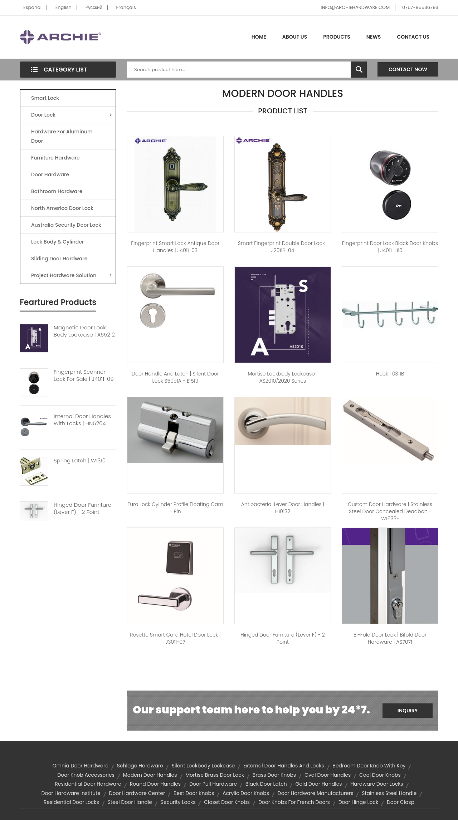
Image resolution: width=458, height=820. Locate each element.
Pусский (94, 7)
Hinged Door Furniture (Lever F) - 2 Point (82, 508)
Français (126, 7)
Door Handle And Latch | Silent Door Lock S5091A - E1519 (175, 377)
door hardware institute (71, 793)
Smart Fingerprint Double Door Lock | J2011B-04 (283, 247)
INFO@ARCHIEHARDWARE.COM (355, 7)
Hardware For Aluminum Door (62, 136)
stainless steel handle (389, 793)
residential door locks (71, 802)
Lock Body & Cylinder (57, 241)
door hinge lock (358, 802)
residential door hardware (88, 783)
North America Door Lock (62, 208)
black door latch (266, 783)
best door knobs (194, 793)
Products (336, 36)
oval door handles (327, 775)
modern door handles (150, 775)
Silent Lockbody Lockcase (203, 765)
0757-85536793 (420, 7)
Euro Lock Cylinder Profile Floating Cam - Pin (175, 508)
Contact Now (408, 69)
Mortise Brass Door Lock (214, 775)
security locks (178, 802)
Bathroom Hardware (56, 191)
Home (259, 36)
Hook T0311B (390, 373)
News (373, 36)
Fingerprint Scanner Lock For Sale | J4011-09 (84, 375)
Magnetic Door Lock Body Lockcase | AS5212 (84, 331)
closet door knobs (227, 802)
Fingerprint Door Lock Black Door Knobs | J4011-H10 (390, 247)
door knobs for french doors (294, 802)
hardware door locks (376, 783)
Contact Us (413, 36)
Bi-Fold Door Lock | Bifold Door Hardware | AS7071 (390, 638)
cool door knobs (380, 775)
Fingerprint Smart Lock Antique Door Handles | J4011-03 (175, 247)
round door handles (155, 783)
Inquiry (408, 710)
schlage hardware (140, 765)
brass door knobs (274, 775)
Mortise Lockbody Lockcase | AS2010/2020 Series (283, 377)
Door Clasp (400, 802)
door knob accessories (85, 775)
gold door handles (318, 783)
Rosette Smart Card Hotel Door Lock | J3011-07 (175, 638)
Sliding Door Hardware (59, 258)
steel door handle (130, 802)
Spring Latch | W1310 (80, 460)
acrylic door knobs (246, 793)
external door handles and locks (283, 765)
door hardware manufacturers (316, 793)
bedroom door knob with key (368, 765)
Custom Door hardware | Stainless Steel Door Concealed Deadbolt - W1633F (390, 511)
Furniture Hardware (55, 157)
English (63, 7)
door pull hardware (213, 783)
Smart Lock (45, 98)
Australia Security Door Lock (66, 225)
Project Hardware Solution (71, 275)
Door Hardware (50, 174)
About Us (294, 36)
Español (32, 7)
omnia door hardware (81, 765)
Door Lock (71, 114)
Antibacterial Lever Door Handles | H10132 (283, 508)
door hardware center (137, 793)
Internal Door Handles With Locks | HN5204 (82, 420)
